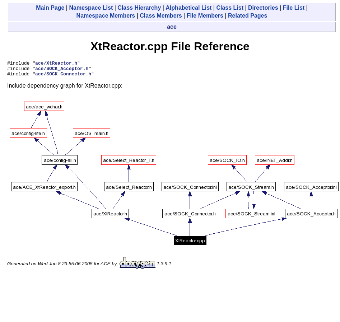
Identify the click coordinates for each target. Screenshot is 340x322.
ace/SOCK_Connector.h (63, 77)
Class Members (161, 16)
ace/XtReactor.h (56, 64)
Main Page (50, 8)
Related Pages (247, 16)
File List (293, 8)
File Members (205, 16)
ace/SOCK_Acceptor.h (61, 70)
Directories (263, 8)
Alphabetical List (188, 8)
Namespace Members (105, 16)
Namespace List (91, 8)
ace (172, 27)
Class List (229, 8)
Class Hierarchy (139, 8)
